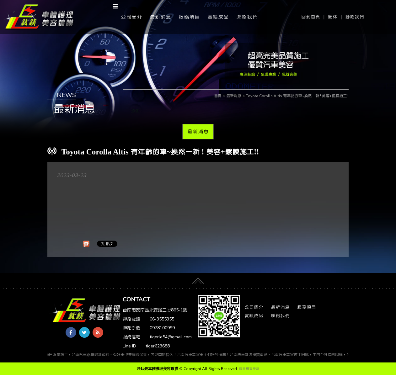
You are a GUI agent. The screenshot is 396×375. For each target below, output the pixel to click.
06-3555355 (162, 319)
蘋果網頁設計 (249, 368)
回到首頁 (310, 16)
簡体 (332, 16)
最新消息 (160, 17)
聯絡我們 (354, 16)
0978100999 (162, 328)
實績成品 (218, 17)
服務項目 (189, 17)
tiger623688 (158, 346)
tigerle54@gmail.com (171, 337)
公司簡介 (131, 17)
